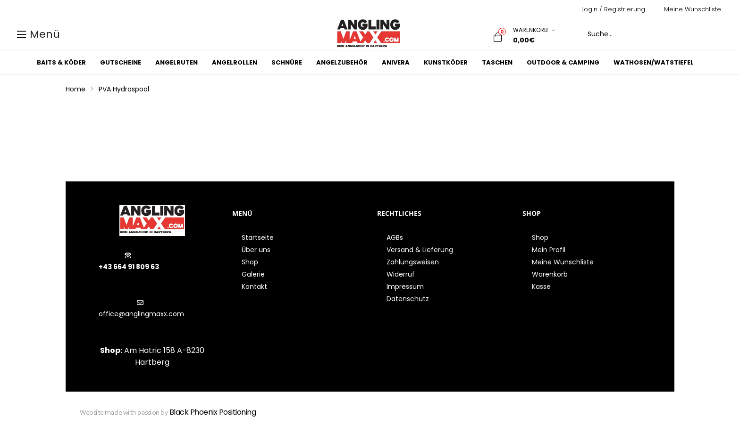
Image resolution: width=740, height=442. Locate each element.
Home (75, 89)
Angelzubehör (342, 62)
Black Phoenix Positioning (212, 412)
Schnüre (286, 62)
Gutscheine (120, 62)
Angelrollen (234, 62)
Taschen (497, 62)
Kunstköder (446, 62)
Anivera (396, 62)
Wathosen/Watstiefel (654, 62)
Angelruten (176, 62)
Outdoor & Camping (563, 62)
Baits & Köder (61, 62)
